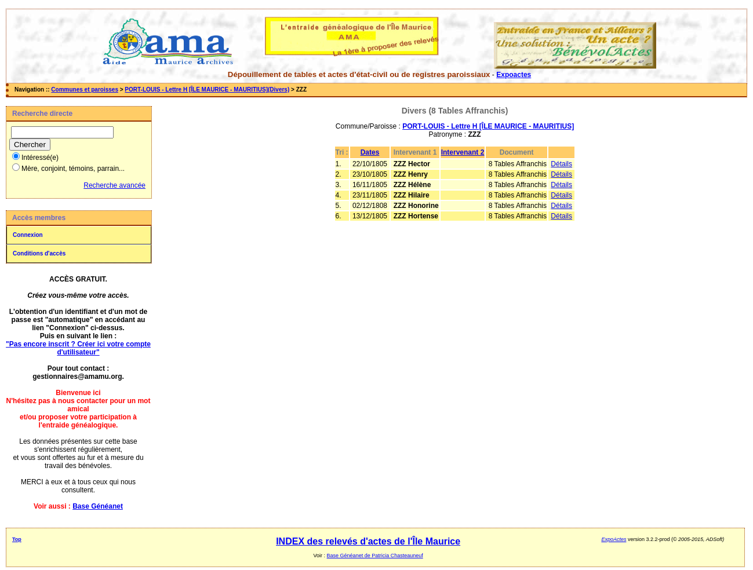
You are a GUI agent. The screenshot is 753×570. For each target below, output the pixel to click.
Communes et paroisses (84, 89)
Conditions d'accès (39, 253)
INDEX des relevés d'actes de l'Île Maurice (368, 541)
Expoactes (513, 75)
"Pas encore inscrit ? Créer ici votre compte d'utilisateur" (78, 348)
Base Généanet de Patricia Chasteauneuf (375, 555)
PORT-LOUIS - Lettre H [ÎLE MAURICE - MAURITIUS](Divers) (207, 89)
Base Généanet (97, 506)
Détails (561, 164)
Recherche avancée (114, 185)
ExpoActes (613, 539)
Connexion (28, 235)
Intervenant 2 (463, 152)
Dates (370, 152)
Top (16, 539)
